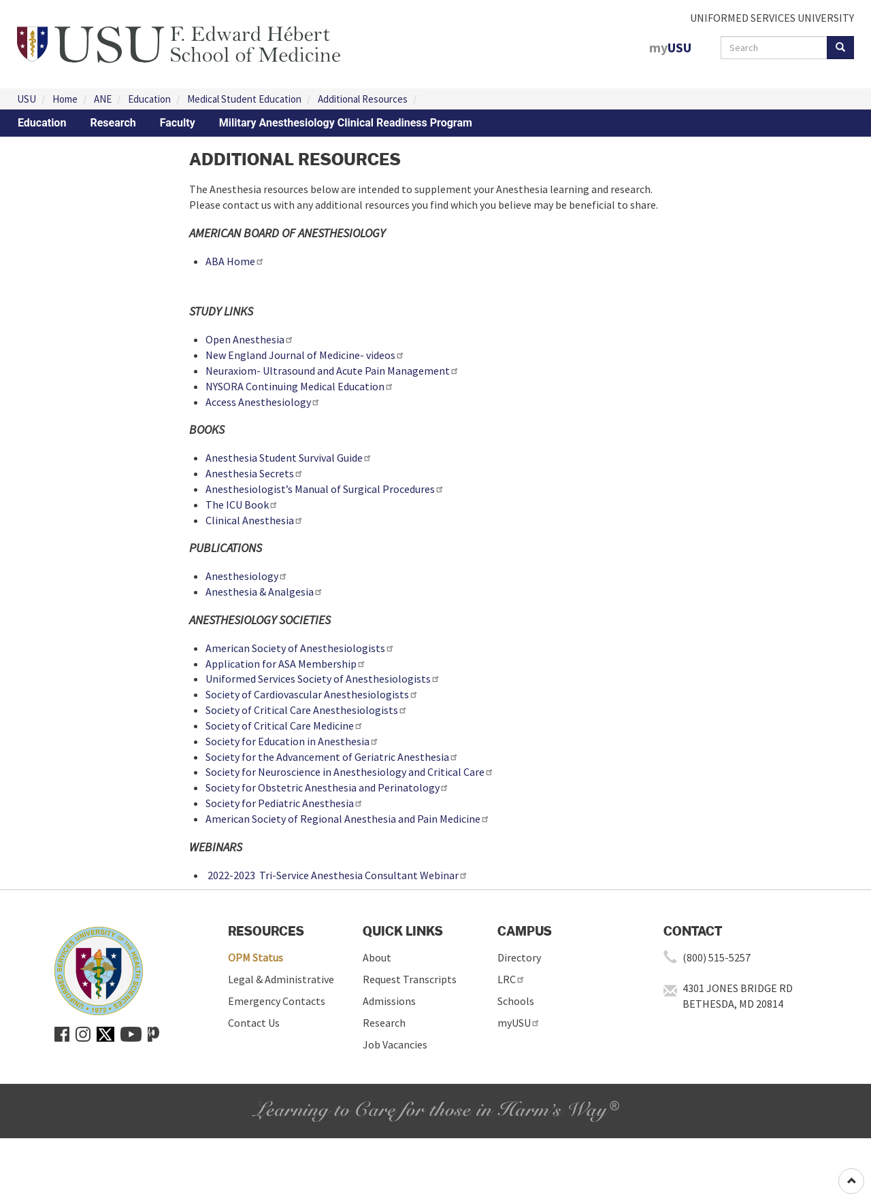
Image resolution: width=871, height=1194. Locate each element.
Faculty (177, 122)
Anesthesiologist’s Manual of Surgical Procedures (325, 489)
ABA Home (235, 261)
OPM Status (255, 957)
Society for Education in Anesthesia (292, 741)
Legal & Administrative (281, 979)
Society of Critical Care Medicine (284, 725)
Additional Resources (363, 98)
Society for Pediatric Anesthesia (284, 803)
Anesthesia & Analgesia (264, 591)
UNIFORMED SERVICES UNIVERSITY (772, 17)
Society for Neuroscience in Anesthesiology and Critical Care (350, 772)
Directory (519, 957)
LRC (511, 979)
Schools (515, 1001)
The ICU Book (242, 504)
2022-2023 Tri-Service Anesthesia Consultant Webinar (337, 875)
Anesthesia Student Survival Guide (289, 457)
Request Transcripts (410, 979)
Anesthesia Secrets (254, 473)
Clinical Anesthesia (254, 520)
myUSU (518, 1022)
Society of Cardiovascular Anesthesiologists (312, 694)
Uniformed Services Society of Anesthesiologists (323, 678)
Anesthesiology (247, 576)
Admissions (389, 1001)
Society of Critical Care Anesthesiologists (307, 710)
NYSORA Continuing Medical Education (300, 386)
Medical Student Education (244, 98)
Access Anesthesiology (263, 402)
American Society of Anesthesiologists (300, 648)
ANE (103, 98)
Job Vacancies (395, 1044)
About (377, 957)
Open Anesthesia (250, 339)
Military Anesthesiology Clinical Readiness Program (345, 122)
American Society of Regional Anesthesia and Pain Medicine (348, 818)
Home (65, 98)
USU (26, 98)
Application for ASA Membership (286, 663)
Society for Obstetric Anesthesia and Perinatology (327, 787)
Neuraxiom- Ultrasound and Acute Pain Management (332, 370)
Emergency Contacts (276, 1001)
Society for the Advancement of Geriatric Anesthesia (332, 757)
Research (112, 122)
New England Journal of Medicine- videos (305, 355)
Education (149, 98)
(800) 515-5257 (717, 957)
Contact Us (254, 1022)
